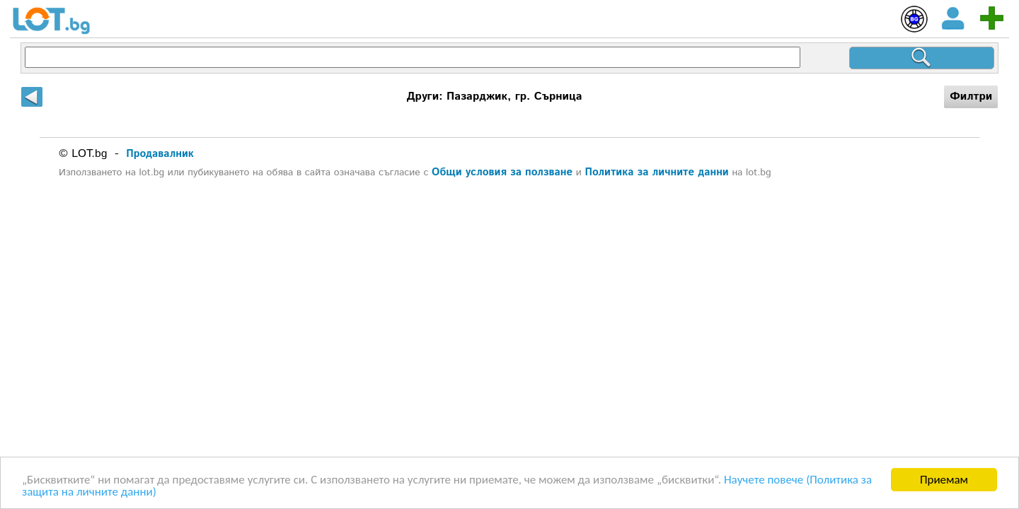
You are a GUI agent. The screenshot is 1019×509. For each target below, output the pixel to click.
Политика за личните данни (656, 172)
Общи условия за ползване (502, 172)
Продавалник (160, 153)
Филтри (971, 96)
